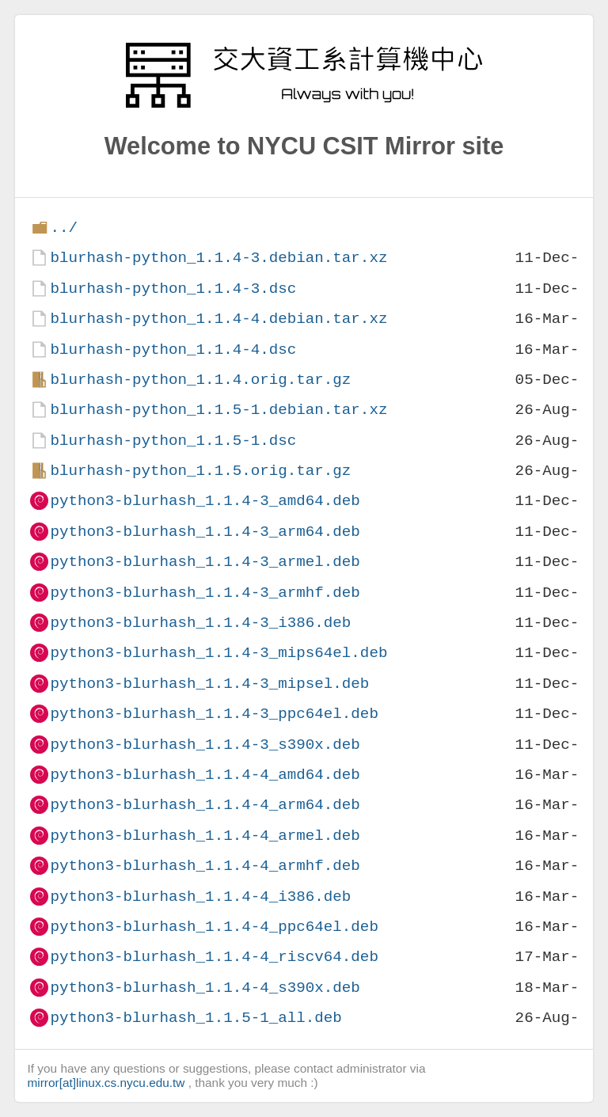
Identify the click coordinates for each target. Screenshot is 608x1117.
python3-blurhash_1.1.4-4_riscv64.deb (214, 956)
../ (64, 227)
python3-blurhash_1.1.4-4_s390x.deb (204, 987)
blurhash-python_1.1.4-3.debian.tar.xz (218, 257)
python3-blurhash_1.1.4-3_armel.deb (204, 561)
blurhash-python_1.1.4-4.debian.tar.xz (218, 318)
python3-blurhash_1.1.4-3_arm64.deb (204, 531)
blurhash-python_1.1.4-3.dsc (173, 288)
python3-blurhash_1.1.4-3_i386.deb (200, 622)
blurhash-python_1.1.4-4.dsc (173, 349)
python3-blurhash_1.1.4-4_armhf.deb (204, 865)
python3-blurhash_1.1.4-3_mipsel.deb (209, 683)
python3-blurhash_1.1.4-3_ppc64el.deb (214, 713)
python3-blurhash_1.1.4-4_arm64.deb (204, 804)
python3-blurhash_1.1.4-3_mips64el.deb (218, 652)
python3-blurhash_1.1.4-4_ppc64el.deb (214, 926)
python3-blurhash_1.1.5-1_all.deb (195, 1017)
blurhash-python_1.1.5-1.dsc (173, 440)
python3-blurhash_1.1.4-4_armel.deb (204, 835)
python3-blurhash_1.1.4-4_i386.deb (200, 896)
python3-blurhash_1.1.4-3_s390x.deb (204, 744)
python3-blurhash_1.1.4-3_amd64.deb (204, 500)
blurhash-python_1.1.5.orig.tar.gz (200, 470)
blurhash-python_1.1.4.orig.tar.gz (200, 379)
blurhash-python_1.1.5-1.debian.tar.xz (218, 409)
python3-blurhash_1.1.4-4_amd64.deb (204, 774)
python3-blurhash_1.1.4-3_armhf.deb (204, 592)
